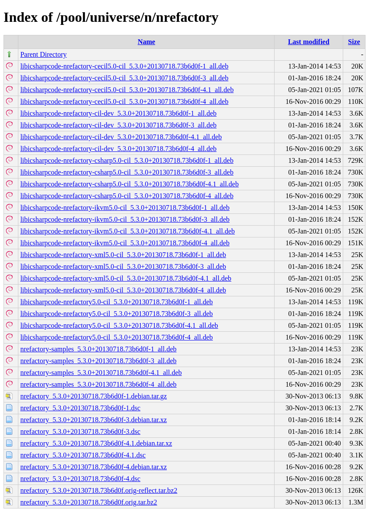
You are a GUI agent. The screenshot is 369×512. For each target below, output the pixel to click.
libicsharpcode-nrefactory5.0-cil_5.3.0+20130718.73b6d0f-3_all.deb (116, 313)
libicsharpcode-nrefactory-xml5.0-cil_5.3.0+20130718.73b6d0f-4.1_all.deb (125, 278)
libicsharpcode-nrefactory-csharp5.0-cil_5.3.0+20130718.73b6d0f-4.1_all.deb (129, 184)
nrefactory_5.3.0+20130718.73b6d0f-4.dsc (80, 478)
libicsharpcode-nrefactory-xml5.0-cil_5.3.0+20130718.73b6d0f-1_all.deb (123, 254)
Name (146, 41)
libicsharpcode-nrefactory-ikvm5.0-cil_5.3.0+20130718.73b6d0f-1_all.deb (125, 207)
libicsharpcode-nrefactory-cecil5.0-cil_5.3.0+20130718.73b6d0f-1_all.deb (124, 66)
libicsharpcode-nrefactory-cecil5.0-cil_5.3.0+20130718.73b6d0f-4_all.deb (124, 101)
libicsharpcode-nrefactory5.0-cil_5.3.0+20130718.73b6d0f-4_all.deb (116, 337)
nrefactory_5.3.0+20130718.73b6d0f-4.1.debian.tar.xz (96, 443)
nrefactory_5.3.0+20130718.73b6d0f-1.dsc (80, 408)
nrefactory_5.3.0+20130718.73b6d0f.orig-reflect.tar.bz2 (98, 490)
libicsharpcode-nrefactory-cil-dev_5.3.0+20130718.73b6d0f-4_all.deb (118, 148)
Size (354, 41)
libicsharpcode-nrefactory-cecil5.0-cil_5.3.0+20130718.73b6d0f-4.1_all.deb (126, 89)
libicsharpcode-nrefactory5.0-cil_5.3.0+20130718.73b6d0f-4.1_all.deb (119, 325)
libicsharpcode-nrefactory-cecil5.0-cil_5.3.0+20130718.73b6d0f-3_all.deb (124, 78)
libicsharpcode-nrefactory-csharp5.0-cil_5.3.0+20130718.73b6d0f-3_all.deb (126, 172)
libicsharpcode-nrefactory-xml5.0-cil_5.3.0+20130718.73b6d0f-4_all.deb (123, 290)
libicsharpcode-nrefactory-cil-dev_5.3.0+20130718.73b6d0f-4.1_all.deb (121, 137)
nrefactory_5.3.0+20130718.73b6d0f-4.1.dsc (83, 455)
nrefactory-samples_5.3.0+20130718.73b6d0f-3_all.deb (98, 360)
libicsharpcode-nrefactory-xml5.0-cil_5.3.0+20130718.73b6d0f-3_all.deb (123, 266)
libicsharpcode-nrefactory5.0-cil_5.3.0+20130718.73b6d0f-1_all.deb (116, 302)
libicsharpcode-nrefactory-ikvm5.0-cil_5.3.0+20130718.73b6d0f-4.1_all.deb (127, 231)
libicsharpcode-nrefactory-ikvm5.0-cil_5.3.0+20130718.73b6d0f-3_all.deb (125, 219)
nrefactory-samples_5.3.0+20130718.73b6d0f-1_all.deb (98, 349)
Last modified (309, 41)
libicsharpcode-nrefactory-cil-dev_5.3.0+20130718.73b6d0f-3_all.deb (118, 125)
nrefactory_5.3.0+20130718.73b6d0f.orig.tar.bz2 (88, 502)
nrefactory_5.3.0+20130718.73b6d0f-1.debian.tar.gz (93, 396)
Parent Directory (43, 54)
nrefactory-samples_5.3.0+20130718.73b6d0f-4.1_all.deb (100, 372)
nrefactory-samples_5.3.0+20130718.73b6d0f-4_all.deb (98, 384)
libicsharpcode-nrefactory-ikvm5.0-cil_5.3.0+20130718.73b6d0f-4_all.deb (125, 243)
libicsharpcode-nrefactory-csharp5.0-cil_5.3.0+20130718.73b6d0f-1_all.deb (126, 160)
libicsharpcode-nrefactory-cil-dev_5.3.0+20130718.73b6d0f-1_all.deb (118, 113)
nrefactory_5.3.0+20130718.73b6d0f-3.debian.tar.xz (93, 419)
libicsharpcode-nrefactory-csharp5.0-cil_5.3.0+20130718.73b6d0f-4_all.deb (126, 195)
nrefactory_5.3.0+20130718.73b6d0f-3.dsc (80, 431)
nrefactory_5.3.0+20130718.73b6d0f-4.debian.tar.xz (93, 467)
